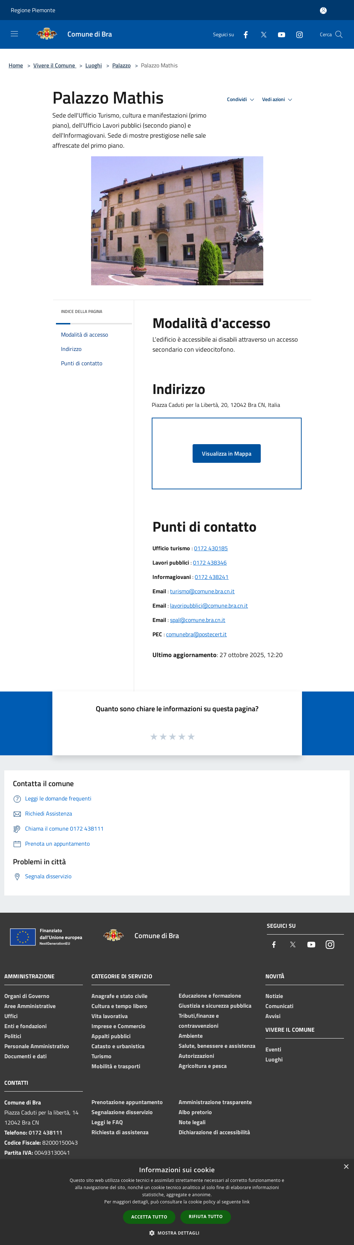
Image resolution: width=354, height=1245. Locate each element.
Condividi (241, 99)
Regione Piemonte (33, 10)
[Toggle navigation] (14, 33)
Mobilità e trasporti (115, 1066)
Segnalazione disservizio (122, 1112)
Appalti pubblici (111, 1036)
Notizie (274, 996)
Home (16, 65)
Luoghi (93, 65)
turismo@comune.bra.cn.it (202, 591)
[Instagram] (296, 34)
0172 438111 (45, 1132)
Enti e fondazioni (25, 1026)
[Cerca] (339, 34)
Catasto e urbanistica (118, 1046)
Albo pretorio (195, 1112)
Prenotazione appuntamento (127, 1102)
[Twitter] (261, 34)
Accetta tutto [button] (149, 1217)
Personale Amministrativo (36, 1046)
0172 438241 (211, 576)
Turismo (101, 1056)
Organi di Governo (26, 996)
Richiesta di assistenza (119, 1132)
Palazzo (121, 65)
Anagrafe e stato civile (119, 996)
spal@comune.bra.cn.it (197, 620)
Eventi (273, 1049)
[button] (177, 1232)
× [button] (346, 1167)
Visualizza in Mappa (226, 453)
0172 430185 (211, 548)
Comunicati (279, 1006)
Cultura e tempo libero (119, 1006)
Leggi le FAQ (107, 1122)
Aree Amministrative (30, 1006)
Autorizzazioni (196, 1055)
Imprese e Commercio (118, 1026)
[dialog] (177, 1202)
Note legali (192, 1122)
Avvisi (272, 1016)
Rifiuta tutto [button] (206, 1216)
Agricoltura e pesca (203, 1065)
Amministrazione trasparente (215, 1102)
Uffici (11, 1016)
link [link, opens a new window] (246, 1202)
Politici (12, 1036)
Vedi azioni (278, 99)
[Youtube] (279, 34)
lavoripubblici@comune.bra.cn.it (209, 605)
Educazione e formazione (210, 995)
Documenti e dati (25, 1056)
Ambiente (191, 1035)
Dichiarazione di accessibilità (214, 1132)
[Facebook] (243, 34)
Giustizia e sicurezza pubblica (215, 1005)
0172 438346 (210, 562)
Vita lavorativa (109, 1016)
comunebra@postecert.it (196, 634)
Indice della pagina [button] (81, 311)
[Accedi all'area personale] (323, 10)
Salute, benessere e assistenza (217, 1045)
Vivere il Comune (54, 65)
